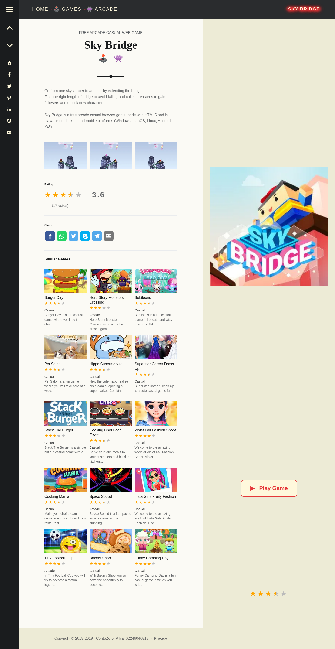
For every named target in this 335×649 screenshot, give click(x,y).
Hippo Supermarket (106, 364)
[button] (9, 9)
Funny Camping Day (152, 558)
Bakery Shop (100, 558)
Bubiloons (143, 298)
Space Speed (101, 497)
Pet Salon (52, 364)
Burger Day (53, 298)
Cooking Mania (56, 497)
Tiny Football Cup (59, 558)
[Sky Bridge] (269, 226)
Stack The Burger (58, 430)
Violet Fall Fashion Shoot (155, 430)
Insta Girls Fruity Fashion (155, 497)
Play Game (269, 488)
